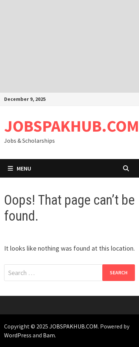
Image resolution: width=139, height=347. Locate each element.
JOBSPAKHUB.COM (71, 126)
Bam (49, 335)
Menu (19, 168)
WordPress (18, 335)
